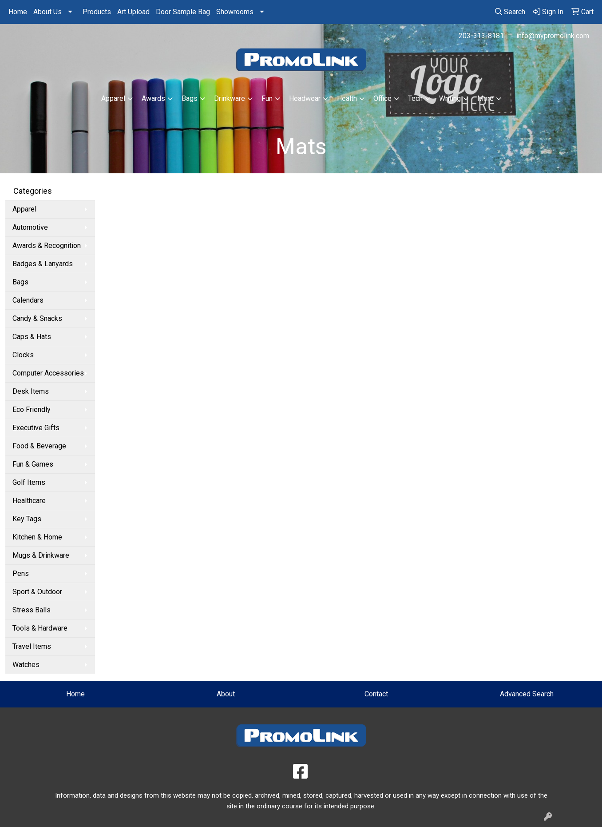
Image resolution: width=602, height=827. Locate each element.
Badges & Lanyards (42, 264)
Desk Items (30, 391)
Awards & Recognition (46, 245)
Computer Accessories (48, 373)
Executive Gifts (35, 427)
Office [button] (382, 98)
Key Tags (26, 519)
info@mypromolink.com (552, 36)
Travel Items (31, 646)
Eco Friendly (31, 409)
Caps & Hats (31, 336)
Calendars (28, 300)
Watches (26, 664)
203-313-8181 (481, 36)
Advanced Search (527, 694)
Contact (376, 694)
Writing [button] (450, 98)
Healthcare (29, 500)
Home (17, 12)
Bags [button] (190, 98)
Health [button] (347, 98)
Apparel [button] (113, 98)
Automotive (30, 227)
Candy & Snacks (37, 318)
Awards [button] (153, 98)
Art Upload (133, 12)
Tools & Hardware (39, 628)
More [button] (485, 98)
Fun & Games (32, 464)
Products (97, 12)
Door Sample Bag (183, 12)
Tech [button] (415, 98)
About (226, 694)
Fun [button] (267, 98)
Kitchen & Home (37, 537)
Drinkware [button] (229, 98)
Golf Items (28, 482)
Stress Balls (31, 610)
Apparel (24, 209)
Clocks (23, 355)
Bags (20, 282)
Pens (20, 573)
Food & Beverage (39, 446)
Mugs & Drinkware (40, 555)
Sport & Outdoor (37, 591)
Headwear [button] (305, 98)
